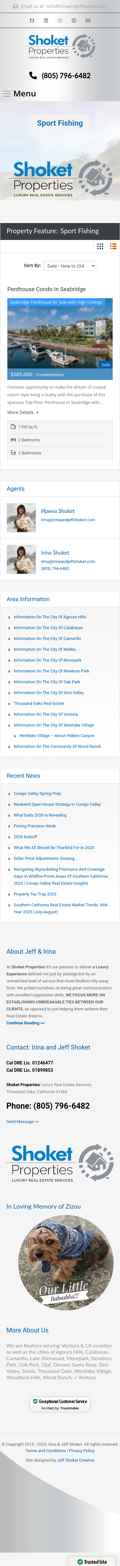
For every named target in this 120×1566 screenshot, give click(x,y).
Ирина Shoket (58, 511)
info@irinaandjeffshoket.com (77, 6)
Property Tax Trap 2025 (35, 894)
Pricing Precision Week (35, 826)
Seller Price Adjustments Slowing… (45, 858)
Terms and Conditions (45, 1450)
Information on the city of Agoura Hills (50, 616)
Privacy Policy (82, 1450)
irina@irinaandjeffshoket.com (68, 519)
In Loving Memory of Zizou (43, 1206)
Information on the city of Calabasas (48, 627)
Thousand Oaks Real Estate (39, 703)
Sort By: (32, 265)
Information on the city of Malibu (45, 649)
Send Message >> (22, 1121)
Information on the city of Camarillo (47, 638)
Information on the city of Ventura (46, 714)
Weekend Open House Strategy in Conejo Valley (57, 804)
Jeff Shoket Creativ (74, 1460)
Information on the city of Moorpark (47, 660)
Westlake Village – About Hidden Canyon (57, 735)
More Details (22, 412)
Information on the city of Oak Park (47, 681)
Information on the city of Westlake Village (54, 725)
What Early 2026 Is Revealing (40, 815)
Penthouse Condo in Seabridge (46, 289)
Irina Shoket (55, 552)
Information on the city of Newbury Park (51, 671)
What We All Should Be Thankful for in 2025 (54, 847)
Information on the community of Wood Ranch (57, 746)
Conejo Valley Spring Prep (37, 793)
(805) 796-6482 (66, 75)
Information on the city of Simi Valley (49, 692)
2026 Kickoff (25, 836)
